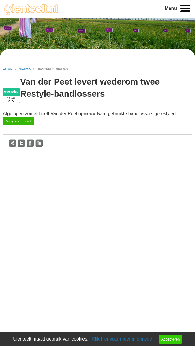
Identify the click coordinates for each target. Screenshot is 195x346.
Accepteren (170, 339)
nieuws (24, 69)
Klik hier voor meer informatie (122, 338)
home (8, 69)
